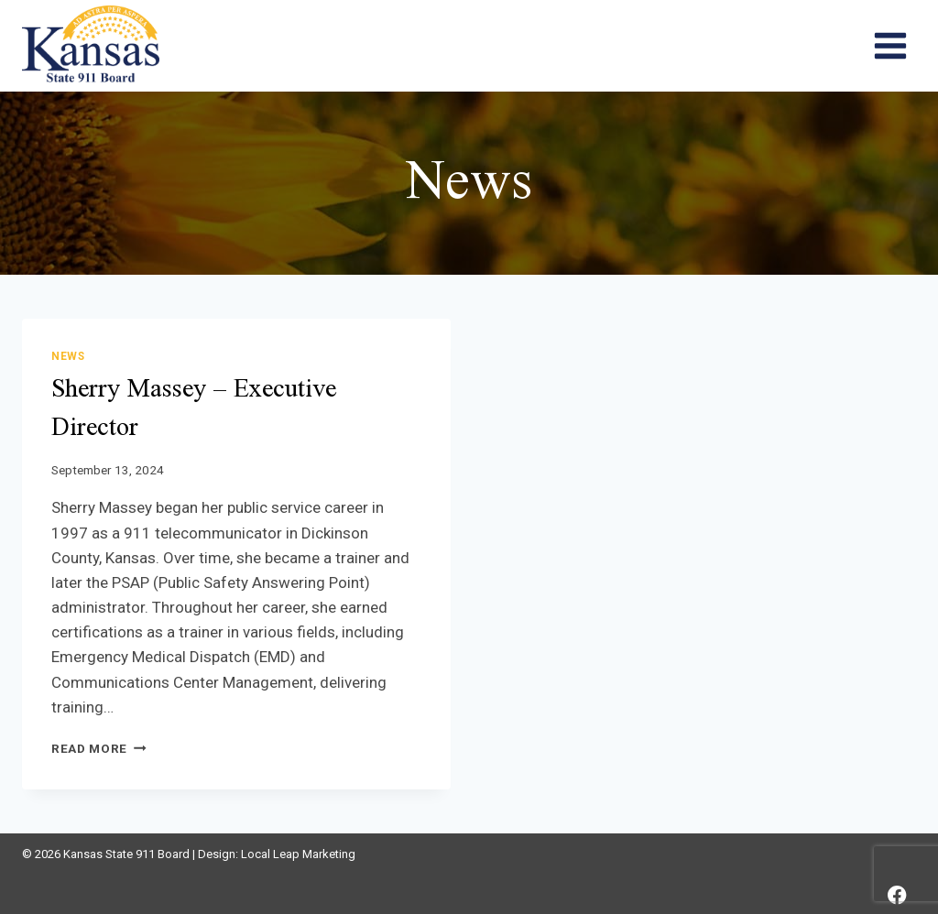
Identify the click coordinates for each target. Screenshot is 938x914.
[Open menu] (890, 45)
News (67, 356)
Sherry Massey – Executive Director (193, 409)
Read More (99, 748)
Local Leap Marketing (298, 854)
